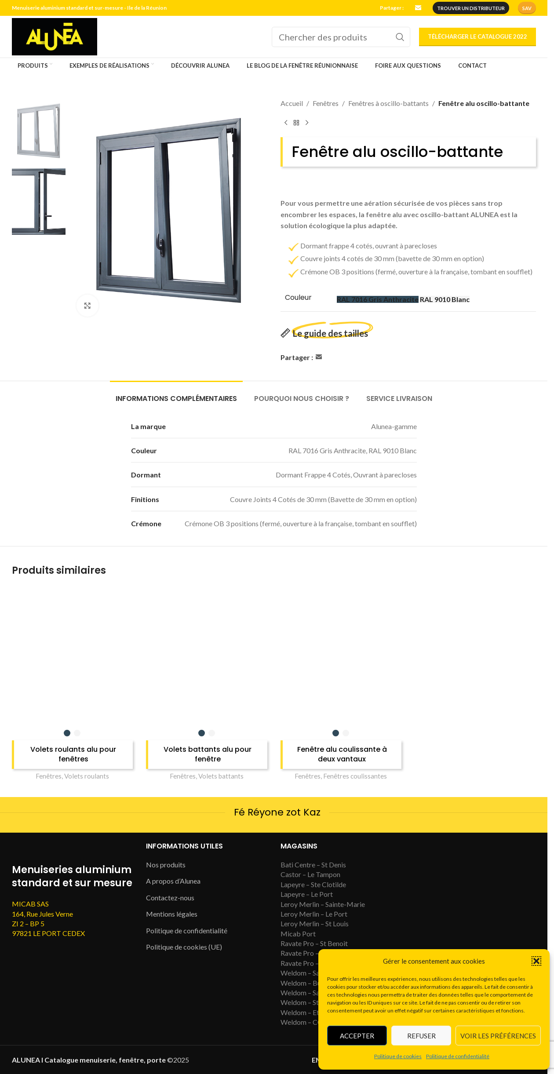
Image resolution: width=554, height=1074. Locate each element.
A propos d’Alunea (173, 881)
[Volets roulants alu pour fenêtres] (72, 655)
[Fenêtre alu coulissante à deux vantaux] (341, 655)
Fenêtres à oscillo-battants (388, 103)
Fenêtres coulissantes (355, 776)
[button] (536, 961)
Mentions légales (171, 914)
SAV (527, 8)
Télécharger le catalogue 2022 (477, 36)
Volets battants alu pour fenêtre (207, 754)
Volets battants (221, 776)
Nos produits (166, 864)
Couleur (298, 297)
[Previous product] (286, 123)
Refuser (421, 1036)
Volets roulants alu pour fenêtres (73, 754)
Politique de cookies (398, 1056)
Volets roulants (86, 776)
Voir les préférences (498, 1036)
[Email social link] (418, 8)
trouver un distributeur (471, 8)
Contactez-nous (170, 897)
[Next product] (307, 123)
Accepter (357, 1036)
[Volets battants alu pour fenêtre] (206, 655)
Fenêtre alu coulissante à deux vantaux (342, 754)
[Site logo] (55, 36)
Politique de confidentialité (457, 1056)
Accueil (292, 103)
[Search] (341, 37)
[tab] (176, 394)
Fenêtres (326, 103)
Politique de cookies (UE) (184, 947)
